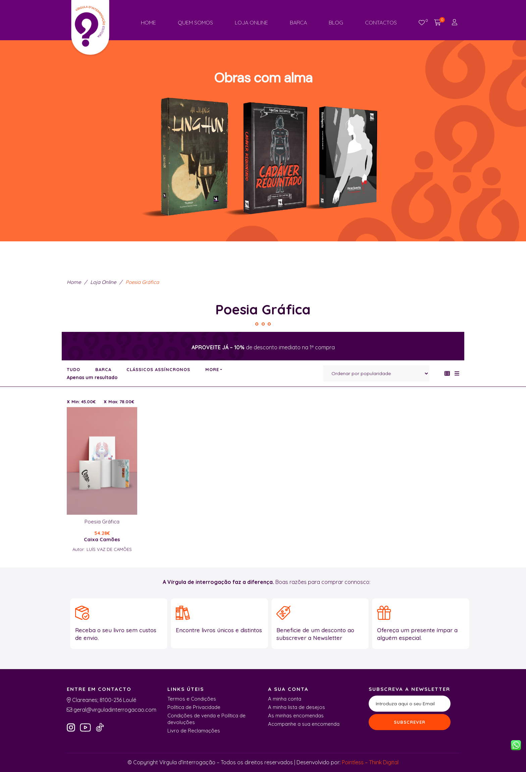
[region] (263, 135)
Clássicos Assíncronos (158, 369)
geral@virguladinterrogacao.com (114, 709)
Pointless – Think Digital (370, 762)
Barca (103, 369)
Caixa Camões (102, 566)
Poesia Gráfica (102, 549)
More (212, 369)
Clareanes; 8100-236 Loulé (103, 700)
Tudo (73, 369)
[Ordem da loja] (376, 373)
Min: (83, 401)
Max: (121, 401)
